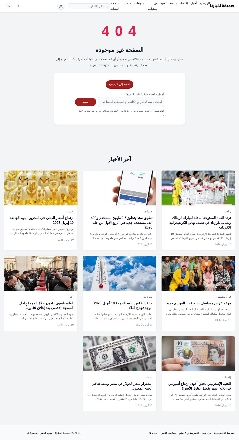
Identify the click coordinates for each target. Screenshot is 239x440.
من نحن (206, 432)
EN (8, 6)
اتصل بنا (153, 432)
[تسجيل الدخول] (60, 6)
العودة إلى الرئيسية (119, 84)
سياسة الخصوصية (224, 432)
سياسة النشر (168, 432)
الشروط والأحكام (189, 432)
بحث (85, 101)
